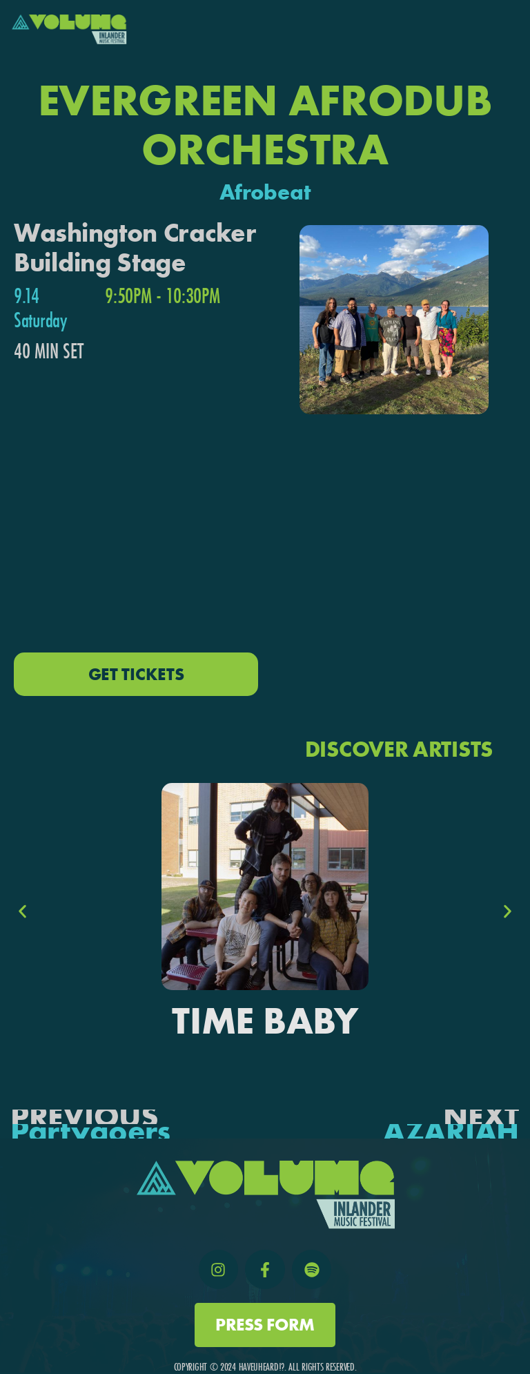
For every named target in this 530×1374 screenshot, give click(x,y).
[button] (22, 911)
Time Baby (264, 1020)
